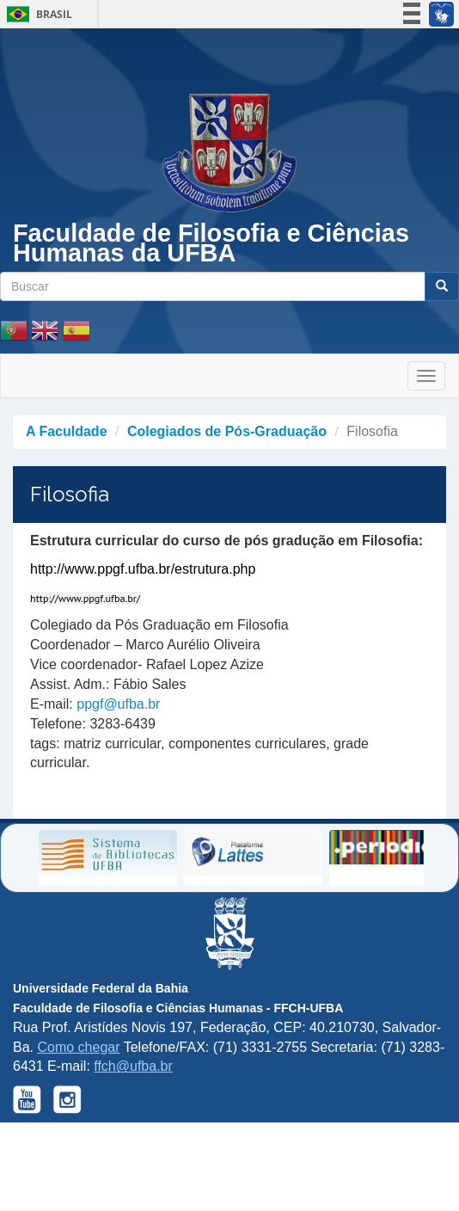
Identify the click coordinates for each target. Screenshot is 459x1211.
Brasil (36, 14)
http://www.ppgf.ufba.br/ (85, 598)
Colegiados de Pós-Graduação (227, 431)
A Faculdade (66, 431)
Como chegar (78, 1047)
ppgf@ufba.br (118, 704)
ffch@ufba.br (133, 1066)
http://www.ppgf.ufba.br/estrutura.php (142, 569)
